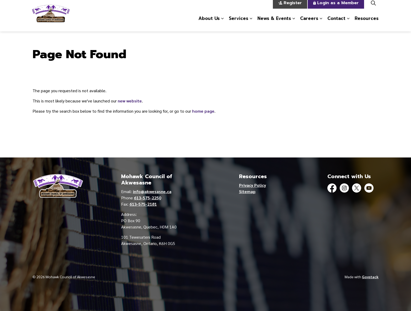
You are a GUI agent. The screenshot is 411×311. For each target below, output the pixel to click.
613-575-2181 (143, 204)
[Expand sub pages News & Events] (293, 23)
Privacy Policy (252, 185)
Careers (309, 23)
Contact (336, 23)
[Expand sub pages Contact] (348, 23)
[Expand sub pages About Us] (222, 23)
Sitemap (247, 191)
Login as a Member (336, 8)
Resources (366, 23)
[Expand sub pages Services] (250, 23)
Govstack (370, 276)
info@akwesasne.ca (152, 191)
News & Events (274, 23)
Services (238, 23)
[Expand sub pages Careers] (320, 23)
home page (203, 111)
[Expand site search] (373, 8)
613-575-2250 (147, 197)
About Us (209, 23)
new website (130, 100)
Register (290, 8)
